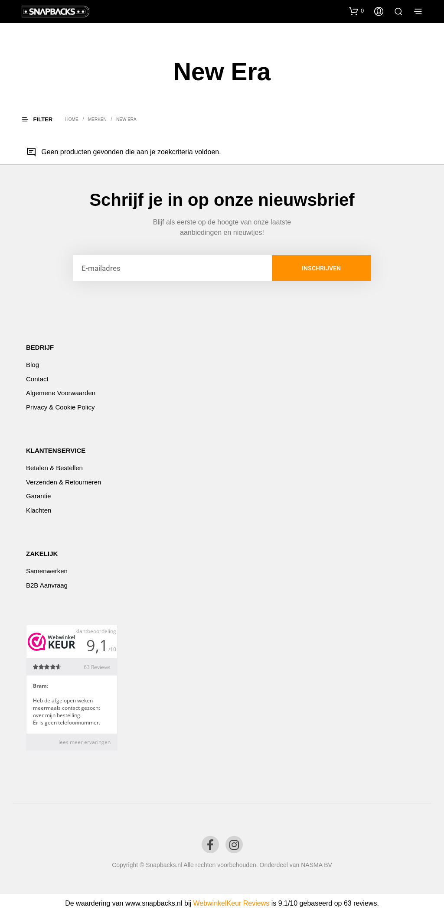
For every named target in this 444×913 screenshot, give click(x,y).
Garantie (38, 496)
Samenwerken (47, 571)
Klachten (38, 510)
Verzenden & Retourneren (63, 482)
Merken (97, 119)
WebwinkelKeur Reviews (231, 903)
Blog (32, 364)
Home (71, 119)
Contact (37, 379)
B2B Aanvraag (47, 585)
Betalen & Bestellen (54, 467)
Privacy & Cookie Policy (60, 407)
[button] (356, 10)
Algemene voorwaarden (60, 392)
